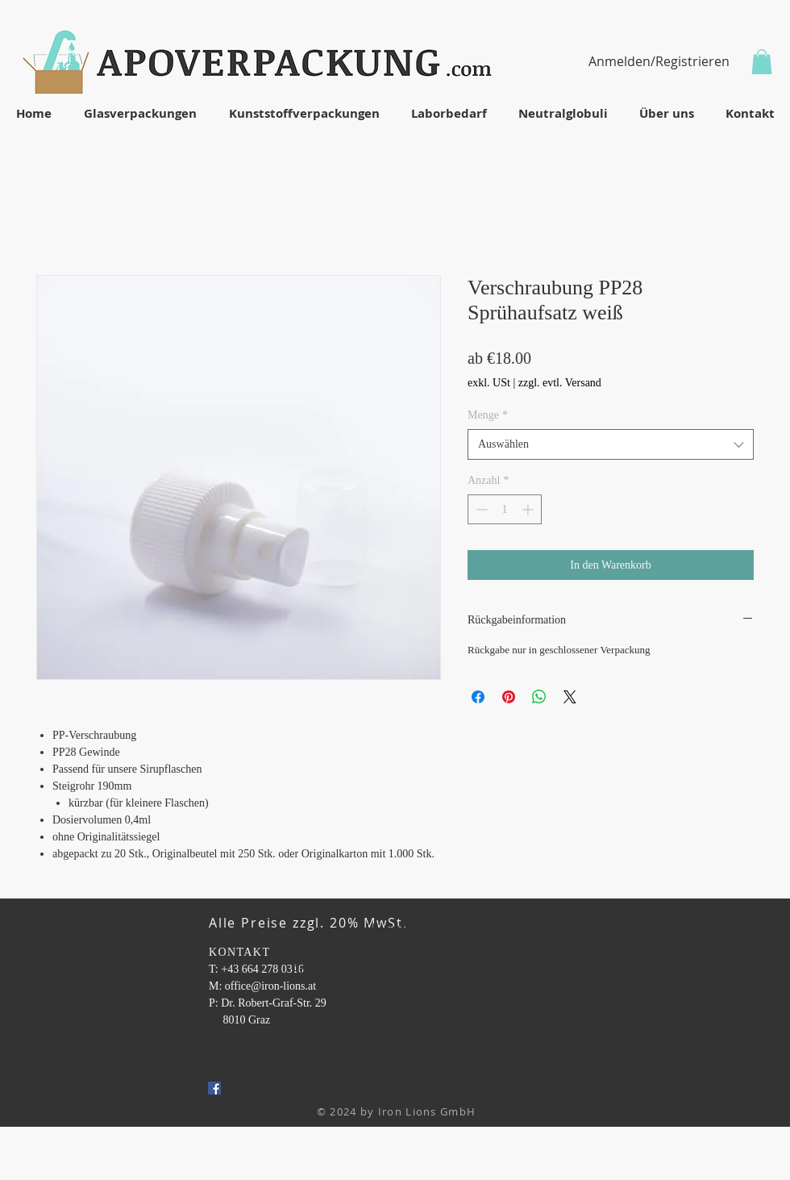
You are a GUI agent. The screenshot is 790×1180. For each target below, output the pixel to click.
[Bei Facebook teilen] (478, 697)
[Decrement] (480, 509)
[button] (761, 61)
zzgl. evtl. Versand (559, 383)
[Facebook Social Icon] (214, 1088)
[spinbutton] (504, 509)
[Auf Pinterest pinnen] (508, 697)
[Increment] (529, 509)
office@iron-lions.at (270, 986)
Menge (488, 415)
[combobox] (611, 444)
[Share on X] (570, 697)
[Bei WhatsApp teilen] (539, 697)
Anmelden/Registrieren (659, 61)
